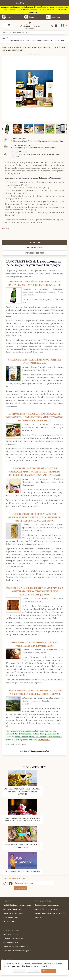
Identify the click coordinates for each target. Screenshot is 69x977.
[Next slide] (66, 129)
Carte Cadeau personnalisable (15, 947)
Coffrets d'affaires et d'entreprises (17, 951)
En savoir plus (45, 966)
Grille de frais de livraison (14, 938)
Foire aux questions (11, 917)
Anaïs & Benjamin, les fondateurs (17, 905)
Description (34, 242)
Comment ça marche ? (12, 909)
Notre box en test (34, 253)
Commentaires (34, 248)
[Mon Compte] (51, 25)
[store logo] (29, 25)
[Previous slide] (2, 129)
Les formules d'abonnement (46, 905)
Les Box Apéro (41, 917)
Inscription (20, 888)
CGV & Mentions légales (13, 913)
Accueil (5, 38)
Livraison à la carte (11, 934)
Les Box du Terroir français (46, 909)
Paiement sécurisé (10, 943)
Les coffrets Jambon (50, 913)
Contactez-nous (9, 921)
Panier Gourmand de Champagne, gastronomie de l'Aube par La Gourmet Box (35, 40)
